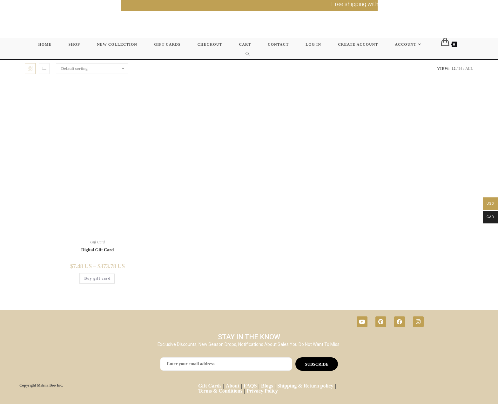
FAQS (250, 385)
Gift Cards (209, 385)
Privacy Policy (262, 391)
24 (460, 68)
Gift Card (97, 242)
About (232, 385)
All (469, 68)
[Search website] (249, 54)
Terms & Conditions (220, 391)
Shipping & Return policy (305, 385)
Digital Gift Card (97, 250)
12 (453, 68)
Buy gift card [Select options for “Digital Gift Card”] (97, 278)
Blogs (267, 385)
